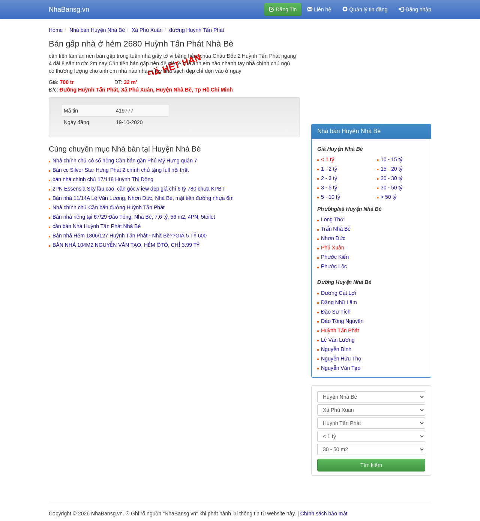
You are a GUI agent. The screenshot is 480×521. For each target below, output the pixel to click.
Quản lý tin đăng (364, 9)
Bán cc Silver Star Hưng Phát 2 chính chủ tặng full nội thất (120, 170)
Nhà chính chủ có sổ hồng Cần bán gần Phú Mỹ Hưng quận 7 (124, 161)
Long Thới (333, 219)
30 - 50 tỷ (391, 188)
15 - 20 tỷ (391, 169)
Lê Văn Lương (338, 340)
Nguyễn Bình (336, 349)
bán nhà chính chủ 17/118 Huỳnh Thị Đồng (102, 179)
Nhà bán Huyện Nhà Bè (97, 30)
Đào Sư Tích (336, 312)
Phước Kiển (335, 257)
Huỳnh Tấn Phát (340, 330)
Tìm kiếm (371, 465)
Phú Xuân (332, 248)
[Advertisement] (371, 73)
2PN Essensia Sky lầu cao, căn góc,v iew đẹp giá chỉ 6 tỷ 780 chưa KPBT (138, 189)
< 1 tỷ (327, 159)
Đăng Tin (283, 9)
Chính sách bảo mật (324, 513)
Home (56, 30)
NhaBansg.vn (69, 9)
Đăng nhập (415, 9)
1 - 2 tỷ (329, 169)
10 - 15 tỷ (391, 159)
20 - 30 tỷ (391, 178)
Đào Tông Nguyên (342, 321)
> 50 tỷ (388, 197)
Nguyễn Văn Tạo (340, 368)
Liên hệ (319, 9)
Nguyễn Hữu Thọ (341, 359)
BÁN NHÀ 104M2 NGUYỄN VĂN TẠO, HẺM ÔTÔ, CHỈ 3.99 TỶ (126, 245)
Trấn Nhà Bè (336, 229)
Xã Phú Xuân (147, 30)
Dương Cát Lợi (338, 293)
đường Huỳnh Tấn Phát (196, 30)
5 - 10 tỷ (330, 197)
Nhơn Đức (333, 238)
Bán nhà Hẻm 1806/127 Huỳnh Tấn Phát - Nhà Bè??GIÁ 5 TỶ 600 (129, 236)
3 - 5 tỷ (329, 188)
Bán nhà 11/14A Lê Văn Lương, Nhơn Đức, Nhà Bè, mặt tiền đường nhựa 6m (143, 198)
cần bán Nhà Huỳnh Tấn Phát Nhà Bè (96, 226)
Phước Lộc (334, 266)
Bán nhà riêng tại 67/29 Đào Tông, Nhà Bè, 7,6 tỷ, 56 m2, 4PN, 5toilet (133, 217)
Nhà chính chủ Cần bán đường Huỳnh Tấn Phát (108, 207)
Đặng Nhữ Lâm (339, 302)
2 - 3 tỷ (329, 178)
